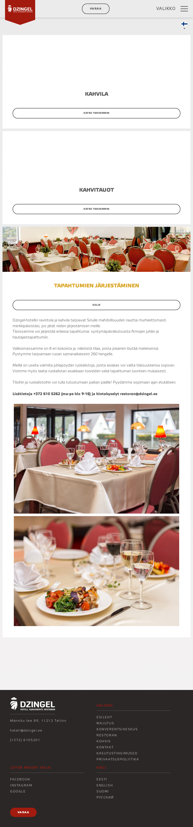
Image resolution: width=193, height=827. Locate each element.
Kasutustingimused (116, 753)
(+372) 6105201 (25, 740)
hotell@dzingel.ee (26, 730)
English (104, 785)
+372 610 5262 (46, 394)
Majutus (105, 723)
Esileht (104, 717)
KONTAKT (105, 747)
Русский (105, 797)
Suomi (102, 791)
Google (18, 791)
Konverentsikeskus (117, 729)
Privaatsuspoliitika (117, 759)
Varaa (96, 8)
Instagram (21, 785)
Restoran (106, 735)
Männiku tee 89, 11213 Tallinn (38, 721)
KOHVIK (103, 741)
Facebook (20, 779)
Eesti (101, 779)
